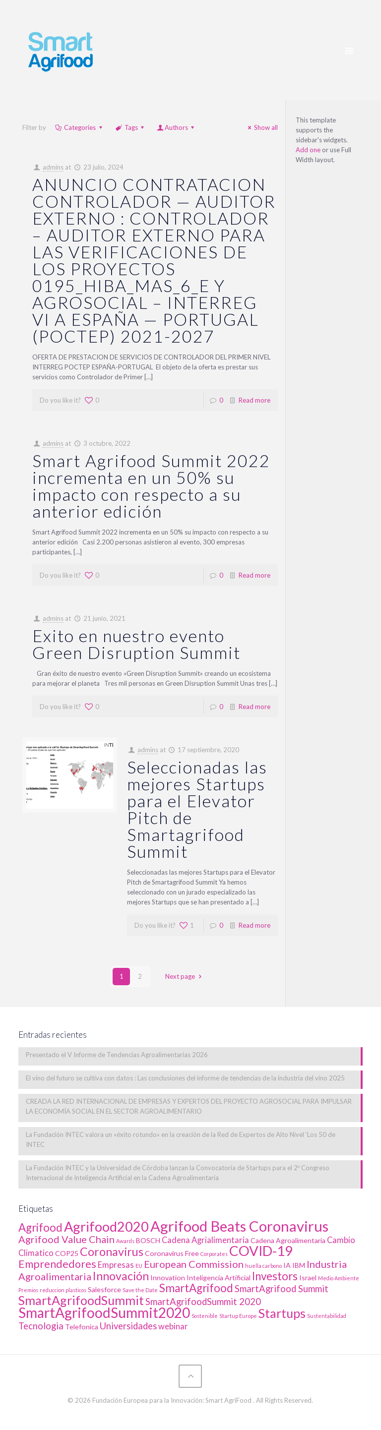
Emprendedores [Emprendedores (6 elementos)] (57, 1263)
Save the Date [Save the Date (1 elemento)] (140, 1290)
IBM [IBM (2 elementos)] (298, 1265)
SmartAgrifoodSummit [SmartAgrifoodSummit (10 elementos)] (81, 1300)
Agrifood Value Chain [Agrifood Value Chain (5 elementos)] (66, 1239)
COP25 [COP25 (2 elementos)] (66, 1253)
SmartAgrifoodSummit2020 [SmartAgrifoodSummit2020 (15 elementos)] (104, 1312)
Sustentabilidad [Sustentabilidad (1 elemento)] (326, 1315)
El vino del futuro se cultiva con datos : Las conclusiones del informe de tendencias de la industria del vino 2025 (185, 1078)
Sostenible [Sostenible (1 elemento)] (204, 1315)
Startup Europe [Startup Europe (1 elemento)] (238, 1315)
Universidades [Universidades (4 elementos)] (128, 1325)
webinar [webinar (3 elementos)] (173, 1326)
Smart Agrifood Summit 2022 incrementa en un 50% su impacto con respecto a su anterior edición (151, 485)
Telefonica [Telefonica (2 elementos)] (81, 1326)
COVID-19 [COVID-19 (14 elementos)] (261, 1251)
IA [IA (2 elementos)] (287, 1265)
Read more (254, 400)
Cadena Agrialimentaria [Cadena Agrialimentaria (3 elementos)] (205, 1240)
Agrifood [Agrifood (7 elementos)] (40, 1227)
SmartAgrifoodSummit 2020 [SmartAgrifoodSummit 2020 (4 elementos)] (203, 1301)
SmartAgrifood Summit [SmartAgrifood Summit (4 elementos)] (281, 1288)
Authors (176, 127)
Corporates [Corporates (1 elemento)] (214, 1254)
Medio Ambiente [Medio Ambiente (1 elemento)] (338, 1278)
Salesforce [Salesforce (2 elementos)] (104, 1289)
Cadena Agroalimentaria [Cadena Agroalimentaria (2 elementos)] (288, 1240)
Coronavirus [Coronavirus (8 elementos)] (111, 1251)
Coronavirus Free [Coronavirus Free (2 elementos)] (172, 1253)
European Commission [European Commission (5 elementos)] (194, 1264)
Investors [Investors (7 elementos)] (275, 1276)
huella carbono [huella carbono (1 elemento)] (263, 1265)
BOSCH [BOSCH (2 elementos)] (148, 1240)
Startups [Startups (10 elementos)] (282, 1313)
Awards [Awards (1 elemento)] (125, 1241)
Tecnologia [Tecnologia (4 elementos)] (41, 1325)
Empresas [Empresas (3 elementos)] (116, 1265)
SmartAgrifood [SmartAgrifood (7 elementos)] (196, 1288)
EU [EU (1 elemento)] (138, 1265)
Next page (184, 976)
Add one (308, 150)
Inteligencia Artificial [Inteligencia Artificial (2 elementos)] (219, 1277)
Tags (130, 127)
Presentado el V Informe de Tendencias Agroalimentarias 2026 (117, 1055)
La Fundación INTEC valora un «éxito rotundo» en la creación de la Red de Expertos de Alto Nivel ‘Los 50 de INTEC (180, 1139)
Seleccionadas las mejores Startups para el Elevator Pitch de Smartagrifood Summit (197, 809)
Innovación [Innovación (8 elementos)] (121, 1276)
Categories (79, 127)
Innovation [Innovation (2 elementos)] (167, 1277)
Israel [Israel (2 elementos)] (308, 1277)
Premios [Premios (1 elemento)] (28, 1290)
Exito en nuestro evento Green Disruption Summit (136, 643)
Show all (261, 127)
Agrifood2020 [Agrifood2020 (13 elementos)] (106, 1226)
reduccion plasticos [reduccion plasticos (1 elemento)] (63, 1290)
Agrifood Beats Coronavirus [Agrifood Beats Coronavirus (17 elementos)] (239, 1226)
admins (53, 167)
